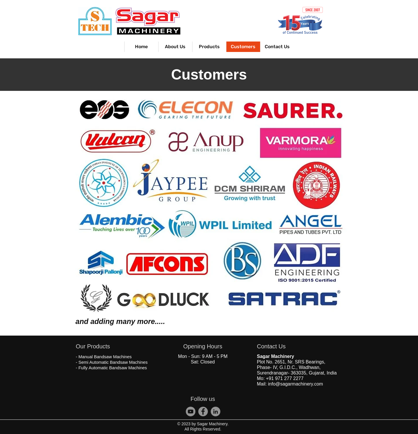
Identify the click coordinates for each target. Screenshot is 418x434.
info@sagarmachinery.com (295, 383)
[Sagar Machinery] (190, 411)
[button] (209, 47)
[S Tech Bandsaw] (203, 411)
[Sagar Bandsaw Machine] (215, 411)
